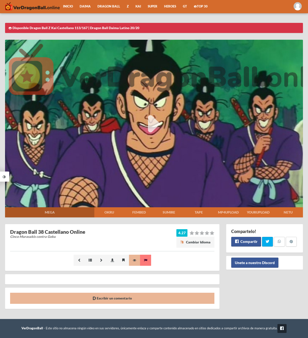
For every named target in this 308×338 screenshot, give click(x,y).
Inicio (68, 6)
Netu (288, 212)
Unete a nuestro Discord (255, 262)
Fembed (139, 212)
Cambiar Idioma (195, 242)
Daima (85, 6)
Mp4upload (228, 212)
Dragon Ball (108, 6)
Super (152, 6)
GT (185, 6)
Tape (199, 212)
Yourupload (258, 212)
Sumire (169, 212)
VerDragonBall (32, 328)
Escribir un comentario (112, 298)
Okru (109, 212)
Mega (50, 212)
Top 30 (201, 6)
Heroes (170, 6)
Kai (138, 6)
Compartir (246, 241)
